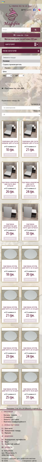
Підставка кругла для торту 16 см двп (10, 267)
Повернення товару (11, 431)
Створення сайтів (30, 461)
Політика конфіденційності (14, 422)
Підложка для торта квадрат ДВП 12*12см (10, 142)
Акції (5, 442)
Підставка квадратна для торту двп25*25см (30, 184)
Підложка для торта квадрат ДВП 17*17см (30, 142)
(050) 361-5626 (8, 455)
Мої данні (26, 10)
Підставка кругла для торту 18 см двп (30, 267)
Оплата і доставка (10, 419)
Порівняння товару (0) (10, 101)
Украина (7, 68)
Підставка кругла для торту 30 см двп (10, 390)
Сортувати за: (35, 104)
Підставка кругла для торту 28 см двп (30, 349)
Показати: (36, 111)
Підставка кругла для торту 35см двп (30, 390)
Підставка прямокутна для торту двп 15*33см (10, 226)
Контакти (7, 428)
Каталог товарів (9, 415)
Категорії (9, 44)
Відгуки (6, 433)
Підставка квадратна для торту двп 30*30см (10, 184)
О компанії (7, 417)
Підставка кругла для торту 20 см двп (10, 308)
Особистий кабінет (11, 444)
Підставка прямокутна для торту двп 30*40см (30, 226)
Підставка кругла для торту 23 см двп (30, 308)
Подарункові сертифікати (14, 439)
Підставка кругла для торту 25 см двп (10, 349)
